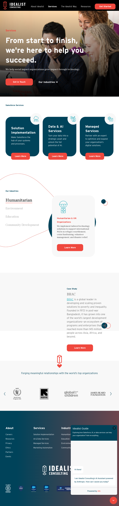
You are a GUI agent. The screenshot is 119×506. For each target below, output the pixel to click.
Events (8, 456)
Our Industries (48, 82)
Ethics (8, 448)
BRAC (70, 299)
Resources (86, 6)
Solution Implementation (43, 434)
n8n (99, 491)
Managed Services (41, 443)
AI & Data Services (41, 439)
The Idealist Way (69, 6)
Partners (9, 452)
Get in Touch (19, 82)
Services (52, 6)
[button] (22, 208)
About (10, 428)
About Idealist (37, 6)
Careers (9, 434)
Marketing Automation (42, 448)
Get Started (105, 6)
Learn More (20, 156)
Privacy (9, 443)
